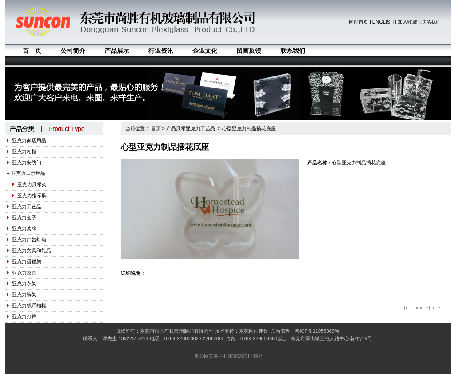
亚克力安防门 (24, 162)
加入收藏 (407, 21)
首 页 (32, 50)
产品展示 (116, 50)
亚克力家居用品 (26, 140)
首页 (156, 128)
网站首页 (358, 21)
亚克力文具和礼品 (29, 250)
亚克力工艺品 (24, 206)
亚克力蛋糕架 (24, 261)
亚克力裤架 (21, 294)
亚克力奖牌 (21, 228)
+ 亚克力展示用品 (26, 173)
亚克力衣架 (21, 283)
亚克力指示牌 (27, 195)
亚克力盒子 (21, 217)
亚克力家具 (21, 272)
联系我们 (431, 21)
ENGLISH (383, 21)
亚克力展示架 (27, 184)
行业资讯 (160, 50)
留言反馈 (248, 50)
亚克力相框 (21, 151)
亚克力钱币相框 (26, 305)
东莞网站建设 (253, 331)
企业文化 (204, 50)
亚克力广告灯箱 (26, 239)
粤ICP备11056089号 (317, 331)
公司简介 (72, 50)
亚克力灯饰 (21, 316)
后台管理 (281, 331)
